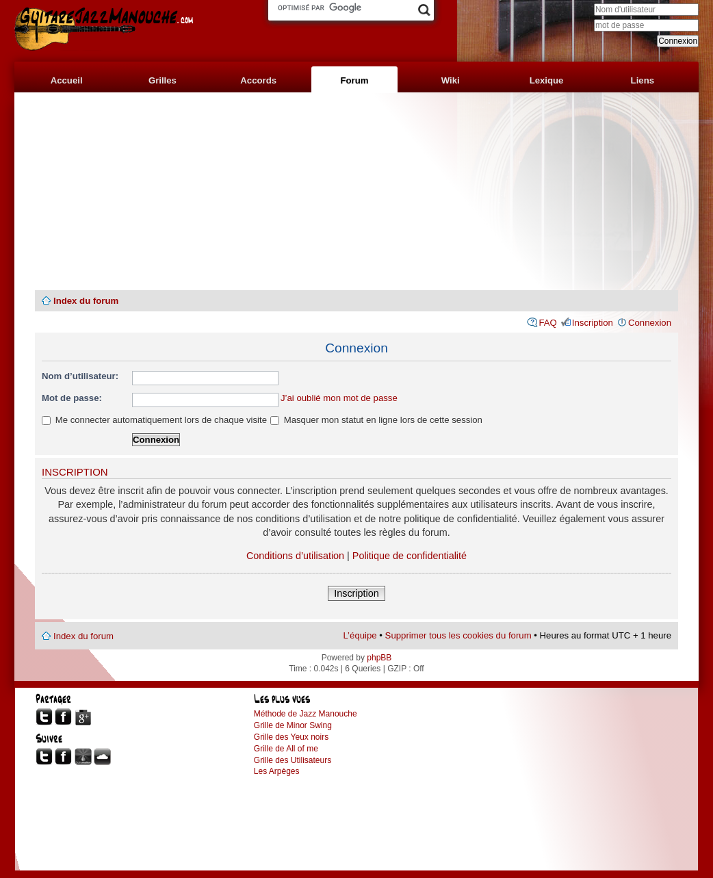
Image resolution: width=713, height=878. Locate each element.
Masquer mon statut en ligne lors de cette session (376, 420)
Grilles (162, 80)
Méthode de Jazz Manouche (305, 714)
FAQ (547, 323)
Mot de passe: (72, 398)
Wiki (450, 80)
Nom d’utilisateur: (80, 376)
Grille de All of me (286, 748)
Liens (642, 80)
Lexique (547, 80)
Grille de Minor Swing (293, 725)
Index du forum (85, 301)
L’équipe (360, 635)
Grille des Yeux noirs (291, 737)
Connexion (649, 323)
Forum (354, 80)
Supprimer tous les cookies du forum (458, 635)
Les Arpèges (277, 771)
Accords (258, 80)
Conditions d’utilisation (295, 555)
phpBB (379, 657)
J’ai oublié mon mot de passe (339, 398)
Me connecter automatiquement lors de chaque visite (154, 420)
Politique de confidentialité (409, 555)
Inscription (592, 323)
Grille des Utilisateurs (292, 760)
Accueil (67, 80)
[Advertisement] (356, 191)
